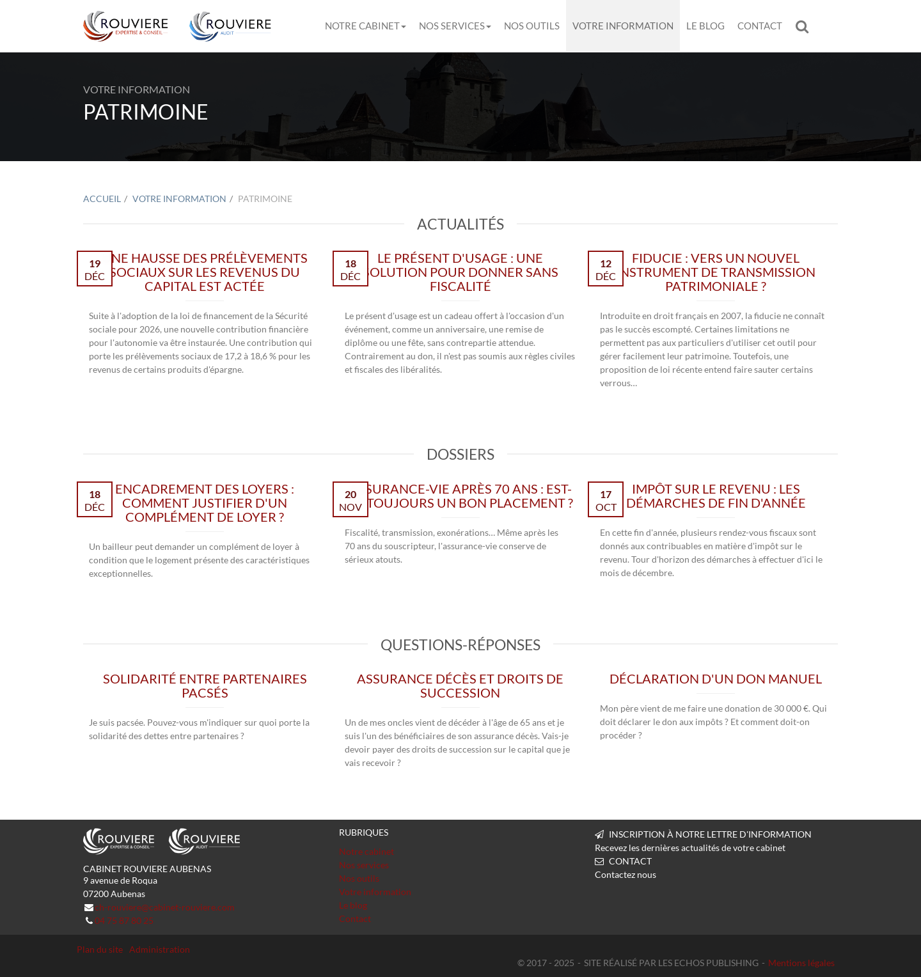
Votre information (622, 25)
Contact (759, 25)
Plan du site (100, 949)
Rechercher (805, 26)
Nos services (455, 25)
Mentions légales (801, 962)
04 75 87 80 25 (124, 920)
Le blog (705, 25)
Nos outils (532, 25)
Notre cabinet (365, 25)
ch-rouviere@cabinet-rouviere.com (165, 907)
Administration (159, 949)
